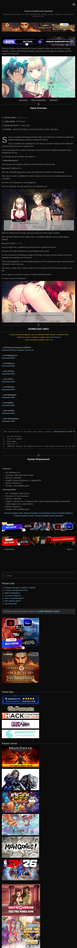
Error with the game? (13, 601)
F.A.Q (51, 340)
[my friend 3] (20, 716)
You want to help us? (13, 596)
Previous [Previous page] (8, 549)
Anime (44, 14)
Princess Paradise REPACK (62, 513)
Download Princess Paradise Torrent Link (18, 350)
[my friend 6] (20, 724)
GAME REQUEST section (49, 611)
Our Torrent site (11, 604)
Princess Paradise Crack (13, 513)
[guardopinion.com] (20, 700)
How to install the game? (14, 598)
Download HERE (8, 358)
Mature (59, 14)
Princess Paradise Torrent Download (49, 516)
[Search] (38, 575)
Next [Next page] (70, 549)
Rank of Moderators (12, 593)
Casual (51, 14)
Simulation (68, 14)
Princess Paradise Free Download (37, 513)
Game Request (55, 337)
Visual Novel (38, 16)
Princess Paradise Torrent (24, 516)
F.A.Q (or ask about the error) (16, 590)
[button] (74, 4)
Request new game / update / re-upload (20, 588)
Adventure (35, 14)
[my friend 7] (20, 734)
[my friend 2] (20, 708)
